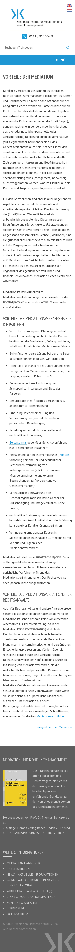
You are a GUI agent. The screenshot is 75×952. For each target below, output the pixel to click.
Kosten (64, 455)
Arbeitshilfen (18, 869)
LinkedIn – (16, 885)
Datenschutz (17, 914)
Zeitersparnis (18, 442)
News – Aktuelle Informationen (32, 874)
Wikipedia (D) (16, 891)
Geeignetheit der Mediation (54, 727)
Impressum (15, 908)
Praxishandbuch (48, 771)
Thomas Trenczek (53, 817)
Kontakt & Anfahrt (22, 903)
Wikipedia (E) (42, 891)
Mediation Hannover (23, 863)
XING (28, 885)
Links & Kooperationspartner (31, 897)
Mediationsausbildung (50, 716)
